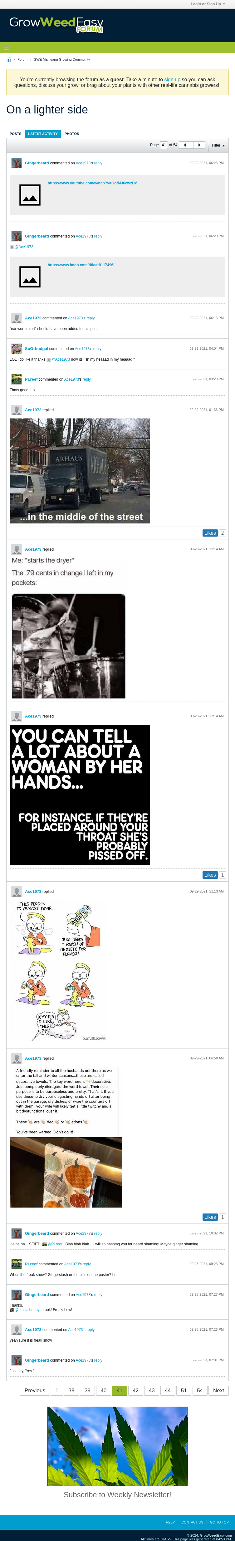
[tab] (15, 133)
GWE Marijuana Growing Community (62, 59)
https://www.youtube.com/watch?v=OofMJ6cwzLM (92, 183)
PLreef (31, 379)
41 (120, 1390)
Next (218, 1390)
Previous (35, 1390)
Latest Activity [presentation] (43, 134)
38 (72, 1390)
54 (200, 1390)
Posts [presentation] (15, 134)
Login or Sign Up (208, 4)
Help (170, 1522)
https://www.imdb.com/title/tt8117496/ (81, 265)
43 (152, 1390)
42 (136, 1390)
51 (184, 1390)
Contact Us (192, 1522)
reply (98, 163)
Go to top (219, 1522)
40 (103, 1390)
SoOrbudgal (36, 348)
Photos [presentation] (72, 134)
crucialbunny (28, 1310)
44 (168, 1390)
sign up (172, 79)
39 (88, 1390)
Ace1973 (83, 163)
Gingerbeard (37, 163)
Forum (22, 59)
